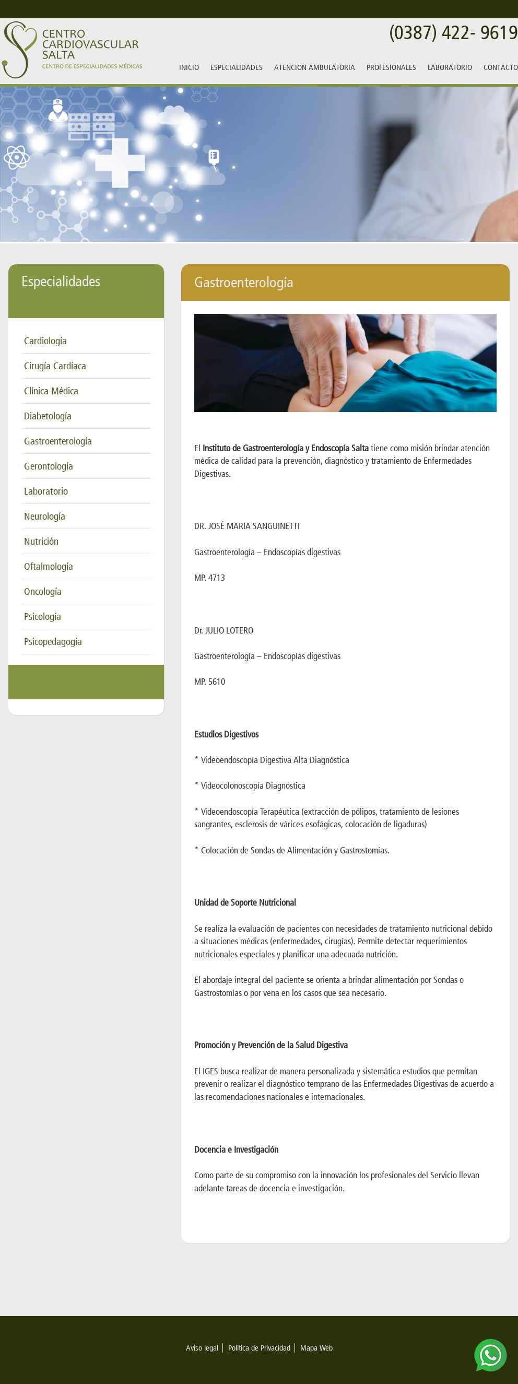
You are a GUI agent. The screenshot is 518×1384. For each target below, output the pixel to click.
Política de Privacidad (259, 1348)
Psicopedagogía (53, 642)
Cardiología (45, 341)
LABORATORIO (450, 67)
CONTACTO (501, 67)
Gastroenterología (58, 441)
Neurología (44, 516)
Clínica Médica (51, 391)
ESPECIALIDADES (236, 67)
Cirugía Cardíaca (55, 366)
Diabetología (48, 416)
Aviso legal (202, 1348)
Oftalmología (48, 566)
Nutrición (41, 541)
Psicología (42, 617)
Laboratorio (46, 491)
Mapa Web (316, 1348)
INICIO (189, 67)
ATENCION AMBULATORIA (314, 67)
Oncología (43, 591)
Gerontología (48, 466)
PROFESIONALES (391, 67)
